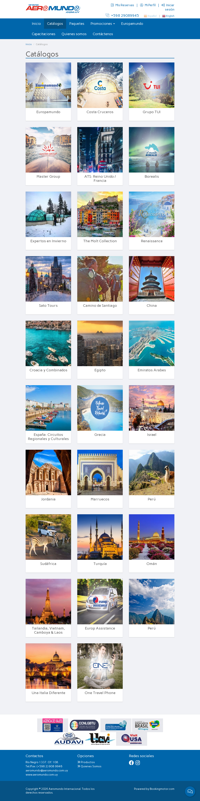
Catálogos (55, 24)
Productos (86, 762)
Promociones (102, 24)
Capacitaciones (43, 34)
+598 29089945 (122, 15)
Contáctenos (103, 34)
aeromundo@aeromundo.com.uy (47, 770)
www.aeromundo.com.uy (42, 774)
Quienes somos (74, 34)
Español (150, 15)
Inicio (36, 24)
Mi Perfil (148, 5)
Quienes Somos (89, 766)
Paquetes (76, 24)
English (168, 15)
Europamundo (132, 24)
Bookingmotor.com (162, 788)
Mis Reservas (123, 5)
